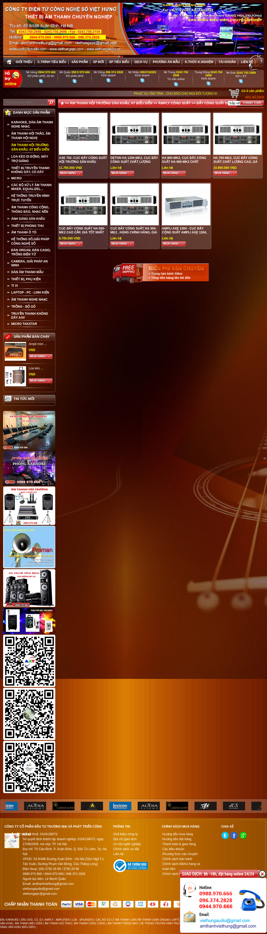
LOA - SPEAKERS (82, 919)
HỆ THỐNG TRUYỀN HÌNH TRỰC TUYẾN (30, 198)
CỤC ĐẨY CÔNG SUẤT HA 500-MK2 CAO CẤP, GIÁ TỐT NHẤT (82, 230)
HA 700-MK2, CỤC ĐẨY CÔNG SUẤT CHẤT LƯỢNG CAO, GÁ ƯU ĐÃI (235, 162)
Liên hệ (247, 62)
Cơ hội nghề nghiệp (127, 844)
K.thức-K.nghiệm (199, 62)
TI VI (14, 286)
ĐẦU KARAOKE (9, 919)
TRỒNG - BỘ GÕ (23, 306)
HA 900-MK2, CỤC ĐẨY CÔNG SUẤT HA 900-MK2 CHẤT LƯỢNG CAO (184, 162)
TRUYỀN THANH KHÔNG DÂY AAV (29, 315)
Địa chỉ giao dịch (125, 839)
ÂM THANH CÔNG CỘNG (89, 923)
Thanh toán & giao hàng (179, 844)
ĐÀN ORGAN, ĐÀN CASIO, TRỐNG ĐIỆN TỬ (31, 252)
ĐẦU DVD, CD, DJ (32, 919)
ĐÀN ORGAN (161, 919)
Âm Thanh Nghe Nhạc (29, 299)
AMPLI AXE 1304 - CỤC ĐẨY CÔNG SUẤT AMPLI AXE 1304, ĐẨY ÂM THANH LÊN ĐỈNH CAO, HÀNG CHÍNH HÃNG (186, 234)
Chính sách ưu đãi (126, 849)
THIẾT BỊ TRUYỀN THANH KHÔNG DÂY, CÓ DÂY (30, 170)
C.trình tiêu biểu (52, 62)
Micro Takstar (24, 324)
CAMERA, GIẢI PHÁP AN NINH (29, 263)
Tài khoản (227, 62)
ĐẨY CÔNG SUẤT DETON (217, 103)
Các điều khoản (173, 849)
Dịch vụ (141, 62)
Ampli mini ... (38, 344)
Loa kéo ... (36, 368)
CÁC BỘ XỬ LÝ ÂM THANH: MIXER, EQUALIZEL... (31, 187)
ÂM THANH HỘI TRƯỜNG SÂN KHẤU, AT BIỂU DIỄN (30, 147)
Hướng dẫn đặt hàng (176, 839)
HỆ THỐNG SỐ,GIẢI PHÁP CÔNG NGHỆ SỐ (30, 241)
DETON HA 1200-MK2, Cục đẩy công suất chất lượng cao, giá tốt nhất (134, 162)
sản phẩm (79, 62)
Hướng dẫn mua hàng (177, 834)
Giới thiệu (24, 62)
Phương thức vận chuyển (180, 854)
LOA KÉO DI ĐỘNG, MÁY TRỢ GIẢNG (29, 159)
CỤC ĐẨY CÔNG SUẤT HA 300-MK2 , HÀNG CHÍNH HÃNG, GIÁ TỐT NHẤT (133, 232)
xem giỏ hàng (254, 97)
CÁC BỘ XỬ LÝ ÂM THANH (112, 919)
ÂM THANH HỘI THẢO (58, 923)
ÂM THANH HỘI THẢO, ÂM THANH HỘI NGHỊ (30, 136)
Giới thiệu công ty (125, 834)
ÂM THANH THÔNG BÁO (123, 923)
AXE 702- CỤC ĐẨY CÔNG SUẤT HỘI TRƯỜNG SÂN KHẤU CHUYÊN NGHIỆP (83, 162)
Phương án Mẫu (166, 62)
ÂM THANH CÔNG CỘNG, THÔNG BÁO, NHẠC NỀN (30, 209)
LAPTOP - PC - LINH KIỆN (30, 292)
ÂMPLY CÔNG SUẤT (174, 103)
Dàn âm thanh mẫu (27, 272)
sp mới (98, 62)
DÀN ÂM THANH (141, 919)
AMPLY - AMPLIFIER (57, 919)
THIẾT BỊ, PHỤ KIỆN (26, 279)
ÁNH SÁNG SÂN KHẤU (28, 219)
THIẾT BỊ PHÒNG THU (27, 226)
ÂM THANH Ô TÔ (24, 232)
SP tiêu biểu (119, 62)
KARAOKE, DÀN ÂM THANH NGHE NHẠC (32, 124)
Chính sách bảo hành (177, 859)
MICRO (16, 178)
